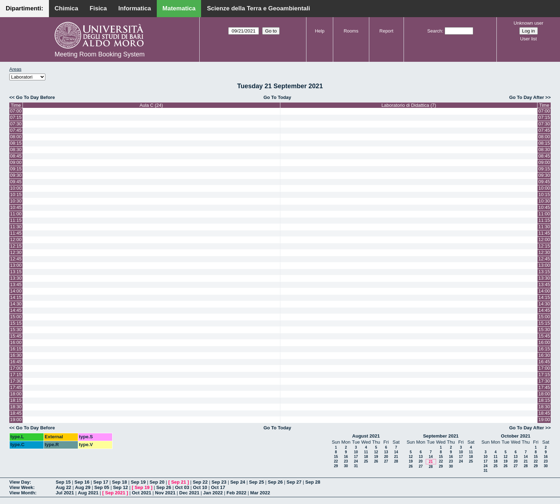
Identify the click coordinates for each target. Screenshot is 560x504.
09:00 (16, 162)
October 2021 (515, 436)
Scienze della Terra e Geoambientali (258, 8)
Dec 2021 (189, 492)
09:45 (16, 181)
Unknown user (528, 23)
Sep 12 (120, 487)
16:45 (16, 361)
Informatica (134, 8)
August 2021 (366, 436)
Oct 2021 (141, 492)
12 (376, 452)
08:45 (16, 156)
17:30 (16, 381)
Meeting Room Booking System (100, 54)
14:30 (16, 303)
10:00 (16, 188)
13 (386, 452)
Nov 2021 (165, 492)
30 (346, 466)
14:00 (16, 291)
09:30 (16, 175)
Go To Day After (526, 97)
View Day (19, 482)
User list (528, 38)
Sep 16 (82, 482)
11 (366, 452)
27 (386, 461)
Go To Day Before (35, 97)
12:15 (16, 246)
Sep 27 (293, 482)
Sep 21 (178, 482)
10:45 (16, 207)
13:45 (16, 284)
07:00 (16, 111)
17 (356, 457)
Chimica (66, 8)
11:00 (16, 213)
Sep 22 (200, 482)
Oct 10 (200, 487)
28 (396, 461)
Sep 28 (312, 482)
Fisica (98, 8)
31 (356, 466)
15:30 (16, 329)
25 (366, 461)
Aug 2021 (88, 492)
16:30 (16, 355)
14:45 (16, 310)
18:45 (16, 413)
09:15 (16, 168)
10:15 (16, 194)
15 (336, 457)
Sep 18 (119, 482)
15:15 (16, 323)
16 (346, 457)
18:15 (16, 400)
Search (434, 31)
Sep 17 (100, 482)
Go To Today (277, 97)
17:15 (16, 374)
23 (346, 461)
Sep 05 (101, 487)
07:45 (16, 130)
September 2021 (441, 436)
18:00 (16, 393)
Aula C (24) (151, 105)
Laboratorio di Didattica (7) (408, 105)
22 (336, 461)
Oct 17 (218, 487)
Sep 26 (275, 482)
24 (356, 461)
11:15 (16, 220)
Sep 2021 (115, 492)
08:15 (16, 143)
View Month (22, 492)
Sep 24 (237, 482)
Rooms (351, 31)
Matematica (179, 8)
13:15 (16, 271)
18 (366, 457)
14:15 (16, 297)
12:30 (16, 252)
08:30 (16, 149)
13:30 (16, 278)
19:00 (16, 419)
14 (396, 452)
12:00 (16, 239)
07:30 (16, 123)
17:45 (16, 387)
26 (376, 461)
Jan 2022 (213, 492)
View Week (21, 487)
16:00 (16, 342)
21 (396, 457)
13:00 (16, 265)
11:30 (16, 226)
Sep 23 (218, 482)
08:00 (16, 136)
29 (336, 466)
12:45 (16, 258)
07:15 (16, 117)
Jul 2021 (65, 492)
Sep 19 (138, 482)
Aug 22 (63, 487)
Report (386, 31)
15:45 (16, 336)
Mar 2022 (260, 492)
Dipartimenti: (24, 8)
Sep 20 (157, 482)
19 (376, 457)
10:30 (16, 201)
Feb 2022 (236, 492)
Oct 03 (182, 487)
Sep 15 (63, 482)
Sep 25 (256, 482)
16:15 (16, 348)
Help (320, 31)
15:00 (16, 316)
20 (386, 457)
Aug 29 (82, 487)
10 (356, 452)
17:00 (16, 368)
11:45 (16, 233)
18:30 (16, 406)
